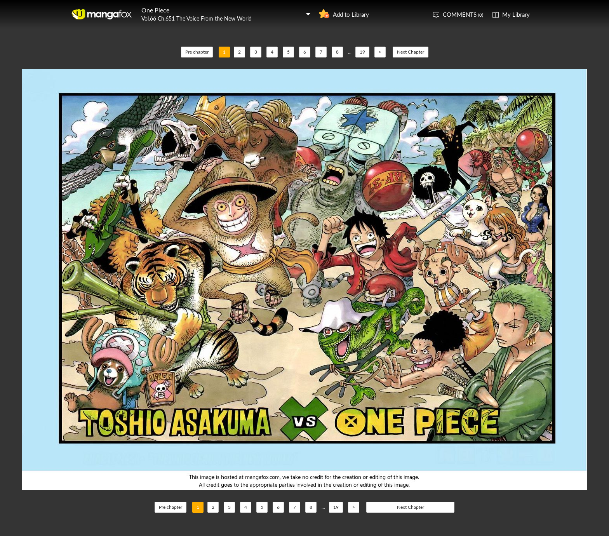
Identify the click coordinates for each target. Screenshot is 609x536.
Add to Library (351, 14)
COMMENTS (463, 14)
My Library (516, 14)
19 (362, 52)
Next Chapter (410, 52)
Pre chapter (197, 52)
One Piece (155, 10)
